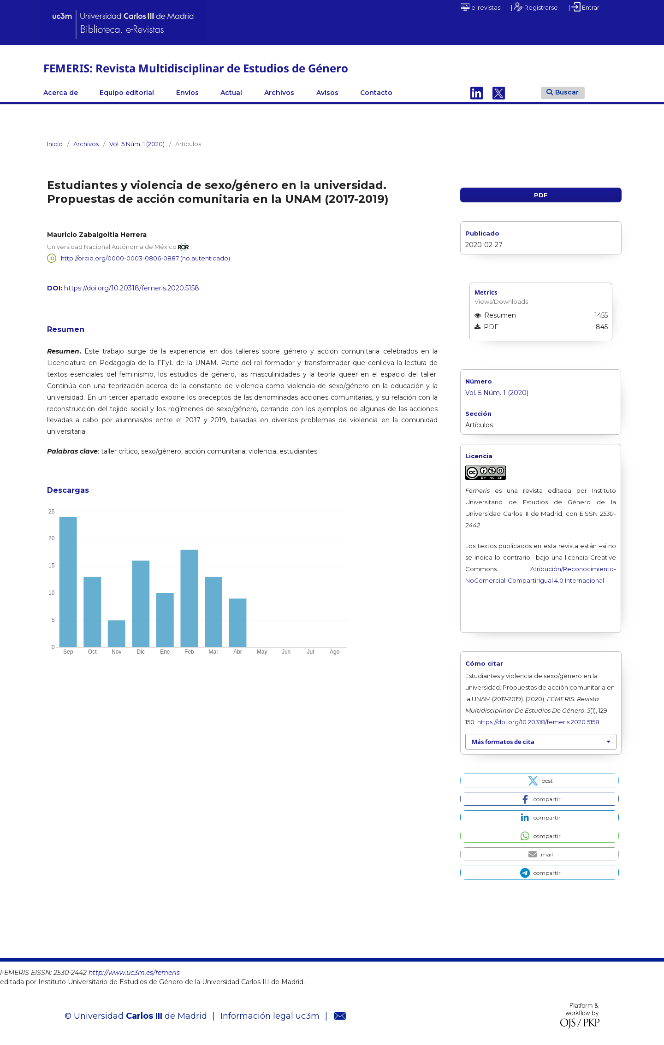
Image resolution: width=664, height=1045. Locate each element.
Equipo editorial (127, 93)
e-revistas (480, 7)
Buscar (562, 92)
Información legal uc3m (270, 1016)
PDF (541, 195)
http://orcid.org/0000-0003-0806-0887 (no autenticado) (145, 258)
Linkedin (476, 92)
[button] (539, 780)
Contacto (376, 93)
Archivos (279, 93)
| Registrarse (534, 7)
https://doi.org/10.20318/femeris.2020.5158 (131, 288)
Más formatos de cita (503, 742)
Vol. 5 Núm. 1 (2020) (137, 144)
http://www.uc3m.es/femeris (134, 972)
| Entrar (584, 7)
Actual (231, 93)
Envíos (187, 93)
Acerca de (60, 93)
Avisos (327, 93)
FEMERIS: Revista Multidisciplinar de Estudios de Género (195, 68)
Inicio (55, 144)
